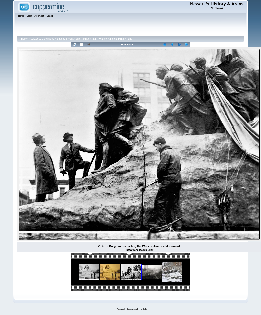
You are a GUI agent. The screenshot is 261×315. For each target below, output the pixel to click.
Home (24, 38)
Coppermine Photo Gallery (137, 309)
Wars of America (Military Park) (115, 38)
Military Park (89, 38)
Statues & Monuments (42, 38)
